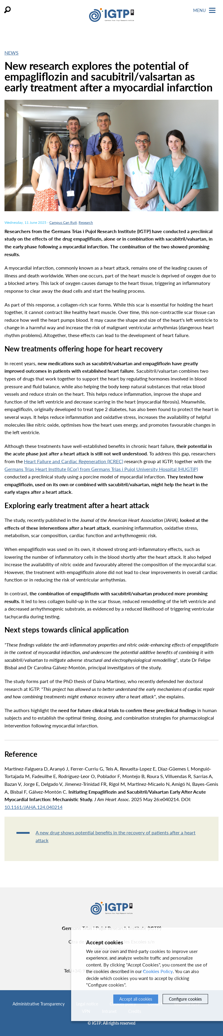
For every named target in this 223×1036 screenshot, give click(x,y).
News (11, 52)
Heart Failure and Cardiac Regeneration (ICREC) (73, 461)
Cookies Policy (158, 971)
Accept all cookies (135, 999)
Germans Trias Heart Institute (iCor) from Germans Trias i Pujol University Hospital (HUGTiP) (101, 469)
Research (86, 222)
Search (7, 9)
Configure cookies (185, 999)
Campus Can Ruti (63, 222)
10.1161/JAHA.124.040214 (33, 807)
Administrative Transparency (39, 1003)
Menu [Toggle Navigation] (204, 10)
